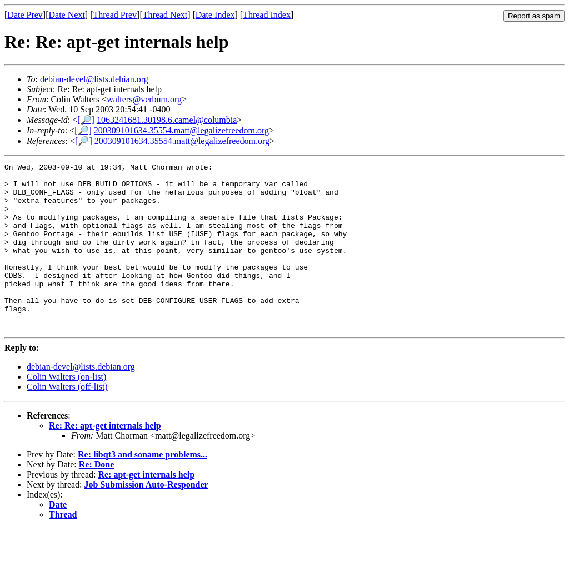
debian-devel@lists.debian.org (94, 79)
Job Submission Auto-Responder (146, 518)
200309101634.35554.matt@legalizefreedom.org (181, 130)
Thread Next (165, 14)
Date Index (215, 14)
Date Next (67, 14)
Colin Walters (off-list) (67, 420)
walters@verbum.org (144, 99)
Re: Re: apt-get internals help (105, 459)
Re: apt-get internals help (146, 508)
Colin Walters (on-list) (66, 410)
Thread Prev (115, 14)
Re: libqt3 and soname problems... (142, 488)
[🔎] (85, 120)
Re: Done (96, 498)
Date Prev (25, 14)
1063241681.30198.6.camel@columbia (167, 120)
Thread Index (267, 14)
